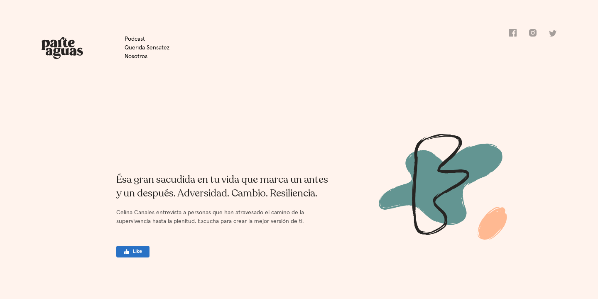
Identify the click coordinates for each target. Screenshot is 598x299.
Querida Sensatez (147, 48)
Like (133, 251)
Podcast (135, 39)
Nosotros (136, 56)
